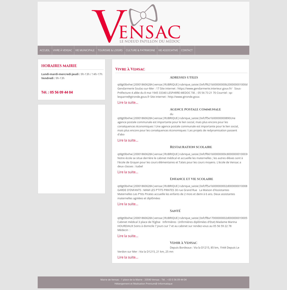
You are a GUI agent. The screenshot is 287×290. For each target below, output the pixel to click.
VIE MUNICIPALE (85, 50)
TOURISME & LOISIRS (110, 50)
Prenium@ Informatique (159, 283)
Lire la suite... (127, 102)
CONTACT (187, 50)
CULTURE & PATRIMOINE (140, 50)
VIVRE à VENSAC (62, 50)
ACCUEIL (45, 50)
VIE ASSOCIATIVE (168, 50)
